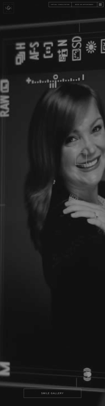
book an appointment (84, 4)
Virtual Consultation (60, 4)
